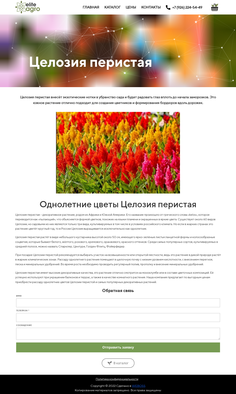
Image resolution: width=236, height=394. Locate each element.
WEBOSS (138, 386)
